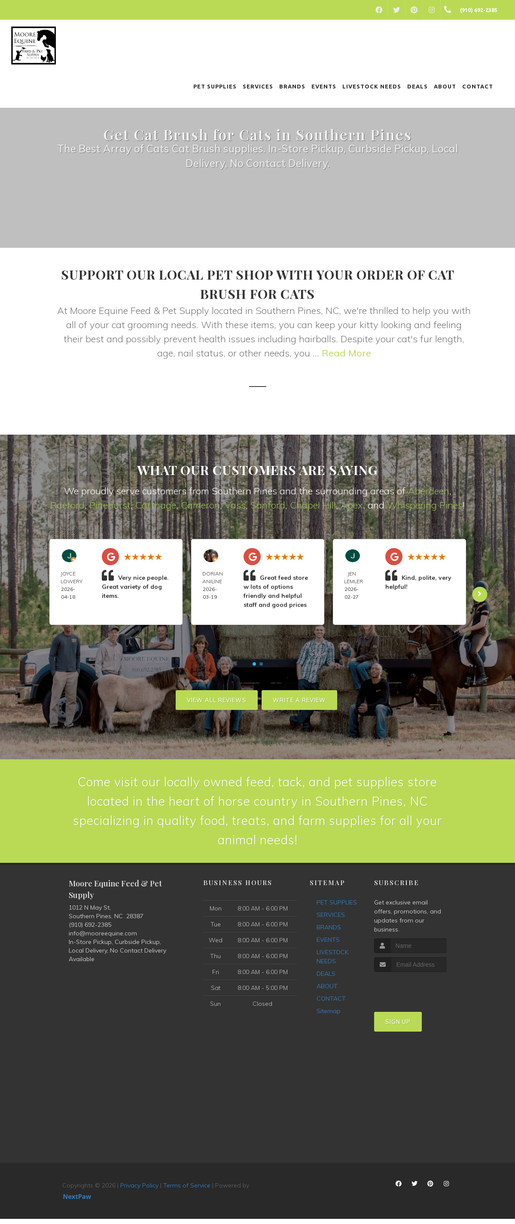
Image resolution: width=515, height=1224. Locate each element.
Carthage (155, 505)
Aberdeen (428, 491)
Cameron (200, 505)
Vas (233, 505)
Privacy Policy (139, 1190)
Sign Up (398, 1026)
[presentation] (420, 993)
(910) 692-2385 (90, 929)
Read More (346, 353)
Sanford (267, 505)
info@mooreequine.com (103, 938)
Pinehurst (110, 505)
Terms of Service (186, 1190)
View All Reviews (217, 700)
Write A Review (299, 700)
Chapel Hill (313, 505)
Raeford (67, 505)
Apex (352, 505)
